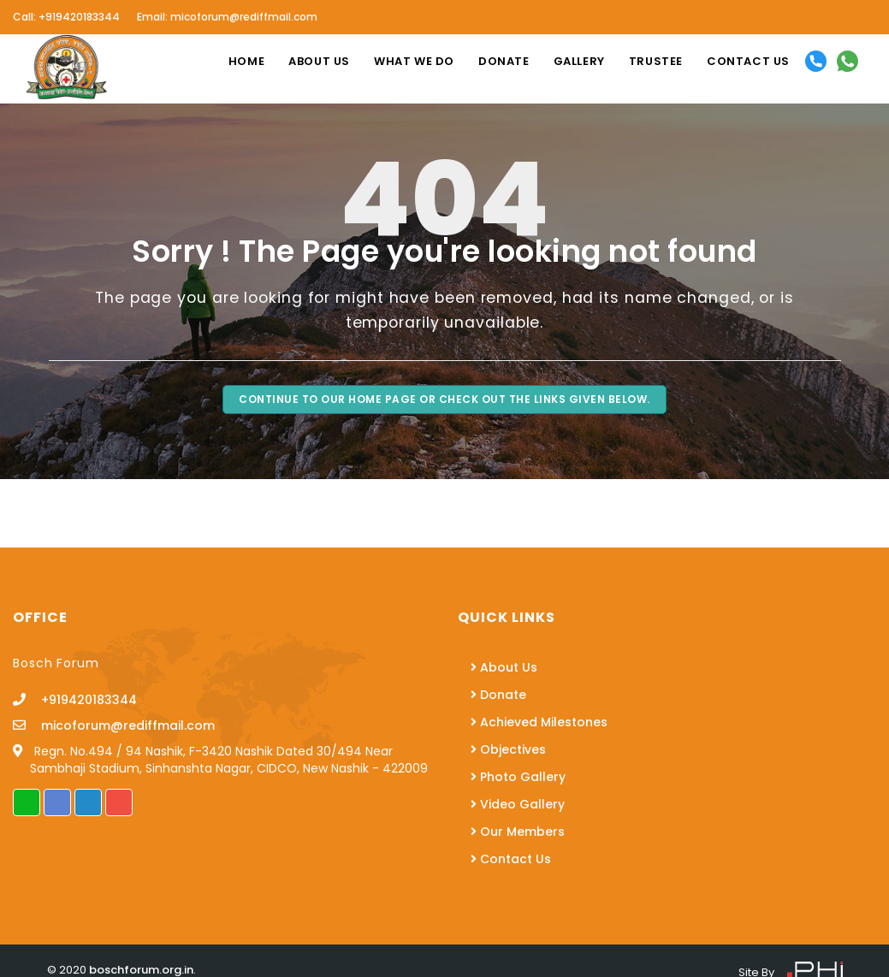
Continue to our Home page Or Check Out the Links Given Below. (444, 399)
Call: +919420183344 (66, 16)
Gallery (579, 61)
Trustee (656, 61)
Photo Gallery (518, 776)
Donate (504, 61)
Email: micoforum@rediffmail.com (227, 16)
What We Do (414, 61)
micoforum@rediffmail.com (122, 725)
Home (246, 61)
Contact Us (511, 858)
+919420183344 (83, 699)
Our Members (518, 831)
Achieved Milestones (539, 722)
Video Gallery (518, 804)
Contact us (748, 61)
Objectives (508, 749)
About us (319, 61)
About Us (504, 667)
